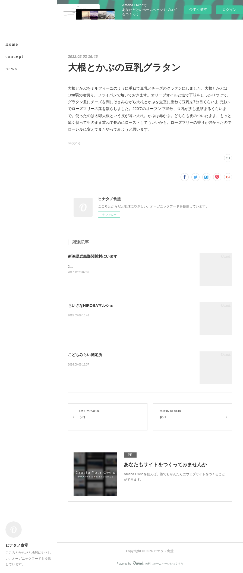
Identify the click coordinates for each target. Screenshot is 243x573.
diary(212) (74, 143)
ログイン (229, 10)
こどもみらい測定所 (85, 354)
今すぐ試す (198, 9)
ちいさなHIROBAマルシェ (90, 305)
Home (11, 44)
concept (14, 56)
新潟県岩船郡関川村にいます (92, 256)
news (11, 68)
